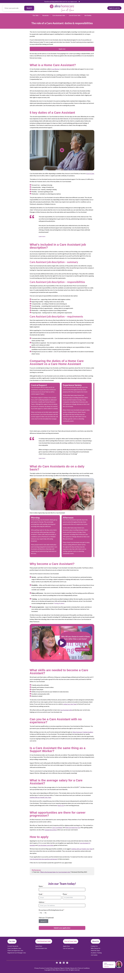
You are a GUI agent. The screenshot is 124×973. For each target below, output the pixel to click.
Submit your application (62, 928)
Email (40, 894)
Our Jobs (37, 15)
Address (41, 902)
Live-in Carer (90, 173)
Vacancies (46, 15)
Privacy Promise (39, 968)
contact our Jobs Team (70, 704)
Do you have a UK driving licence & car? (51, 910)
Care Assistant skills (66, 710)
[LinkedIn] (64, 963)
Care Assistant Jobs (60, 15)
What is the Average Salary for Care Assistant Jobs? (55, 872)
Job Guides (87, 15)
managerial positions (51, 830)
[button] (62, 150)
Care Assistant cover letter (45, 845)
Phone (65, 894)
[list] (62, 1)
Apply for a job (114, 8)
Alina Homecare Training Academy (83, 732)
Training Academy (59, 603)
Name (41, 886)
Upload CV (43, 921)
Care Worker (55, 69)
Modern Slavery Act (71, 968)
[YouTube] (67, 963)
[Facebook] (57, 963)
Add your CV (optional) (46, 918)
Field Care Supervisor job (72, 827)
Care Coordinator (57, 827)
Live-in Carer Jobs (76, 15)
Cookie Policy (49, 968)
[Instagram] (60, 963)
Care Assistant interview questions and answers (44, 859)
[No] (44, 912)
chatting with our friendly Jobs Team (40, 797)
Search (29, 8)
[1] (79, 787)
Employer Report (59, 968)
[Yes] (39, 912)
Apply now (61, 805)
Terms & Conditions (84, 968)
